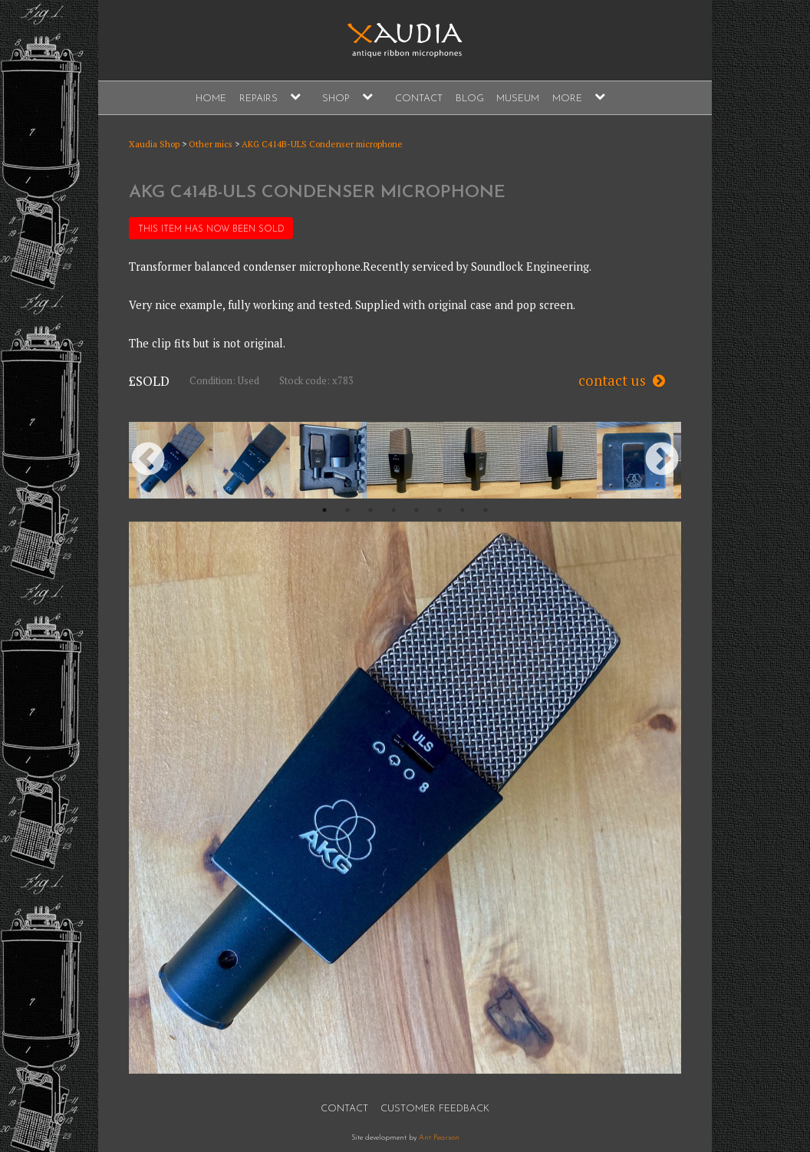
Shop (336, 99)
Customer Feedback (434, 1109)
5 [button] (416, 510)
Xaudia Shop (154, 144)
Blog (470, 99)
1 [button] (324, 510)
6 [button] (439, 510)
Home (211, 99)
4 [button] (393, 510)
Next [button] (662, 460)
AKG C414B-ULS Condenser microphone (322, 144)
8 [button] (485, 510)
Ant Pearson (439, 1137)
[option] (175, 460)
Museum (517, 99)
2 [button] (347, 510)
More (567, 99)
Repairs (258, 99)
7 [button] (462, 510)
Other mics (210, 144)
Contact (419, 99)
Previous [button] (148, 460)
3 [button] (370, 510)
